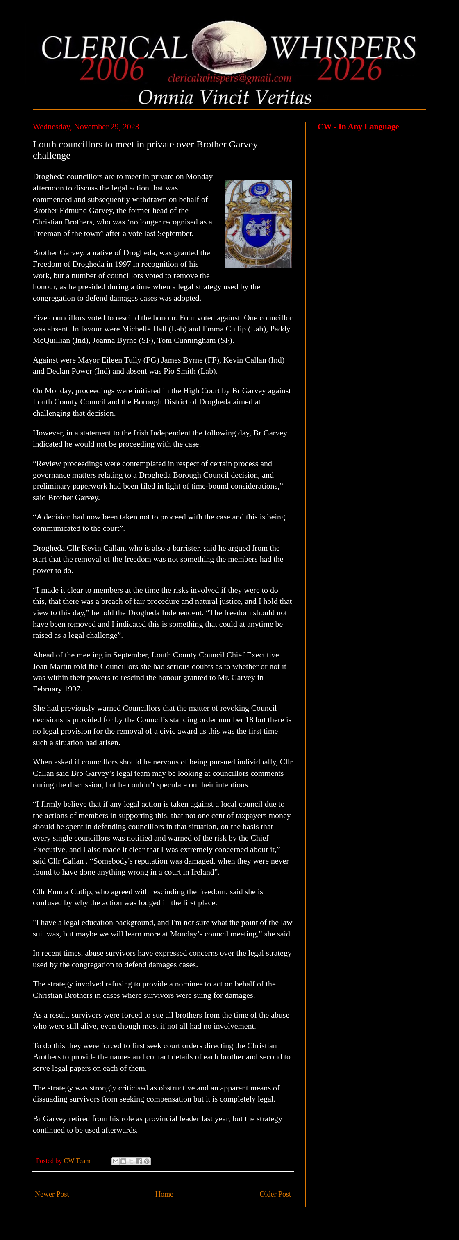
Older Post (275, 1194)
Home (164, 1194)
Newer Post (52, 1194)
